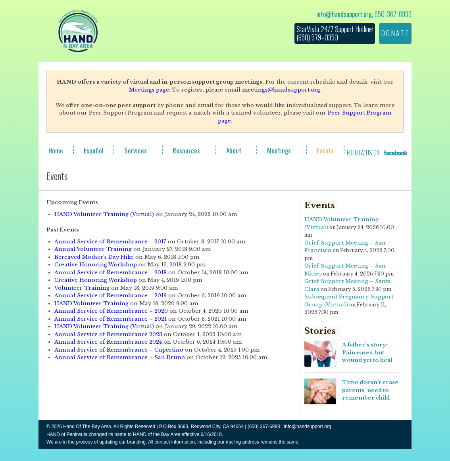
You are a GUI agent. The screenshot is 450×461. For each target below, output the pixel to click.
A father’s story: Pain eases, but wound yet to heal (367, 352)
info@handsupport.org (344, 14)
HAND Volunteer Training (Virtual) (104, 214)
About (233, 150)
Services (135, 150)
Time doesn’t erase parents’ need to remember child (370, 390)
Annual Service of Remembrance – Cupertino (118, 349)
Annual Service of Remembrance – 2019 (110, 295)
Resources (186, 150)
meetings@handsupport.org (281, 89)
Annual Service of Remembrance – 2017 (110, 241)
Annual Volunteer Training (93, 249)
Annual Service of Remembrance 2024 (108, 342)
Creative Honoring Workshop (95, 264)
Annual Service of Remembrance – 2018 (110, 272)
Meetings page (149, 89)
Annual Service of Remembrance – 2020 (111, 311)
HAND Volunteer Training (91, 303)
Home (55, 150)
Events (325, 150)
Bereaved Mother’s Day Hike (94, 257)
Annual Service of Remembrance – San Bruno (119, 357)
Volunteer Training (82, 288)
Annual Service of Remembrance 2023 (108, 334)
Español (94, 150)
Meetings (279, 150)
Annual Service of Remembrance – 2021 (110, 319)
